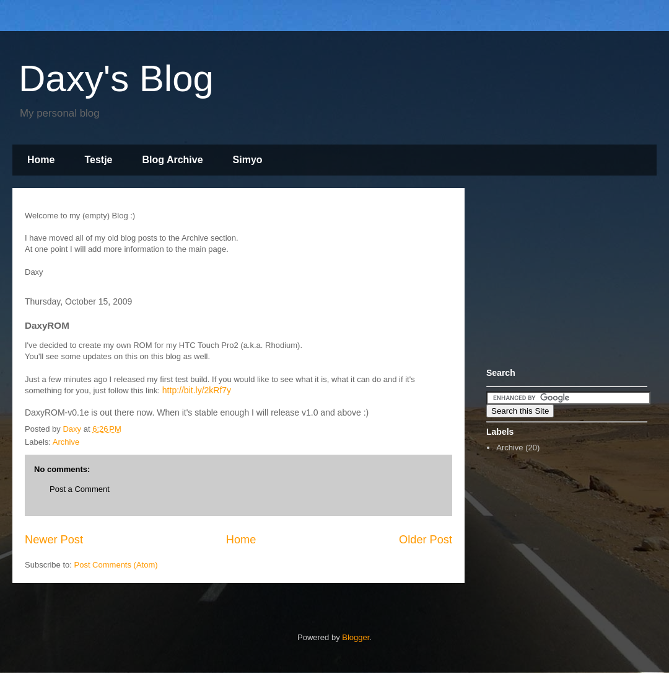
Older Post (425, 539)
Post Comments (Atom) (116, 564)
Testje (98, 159)
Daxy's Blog (116, 78)
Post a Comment (80, 489)
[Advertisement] (563, 274)
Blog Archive (172, 159)
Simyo (248, 159)
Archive (66, 442)
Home (41, 159)
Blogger (355, 637)
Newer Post (54, 539)
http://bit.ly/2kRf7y (196, 390)
